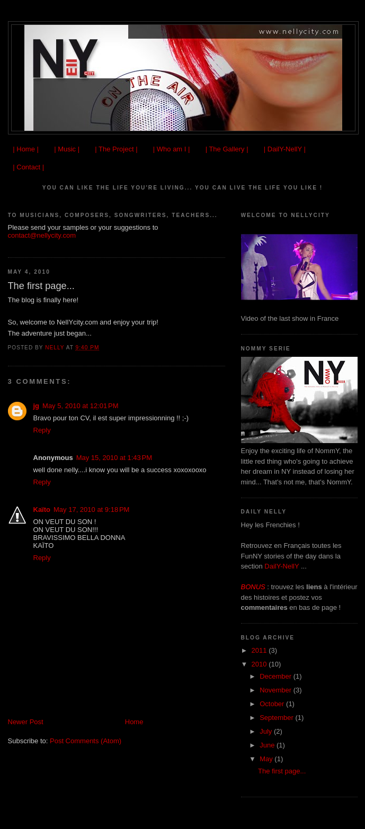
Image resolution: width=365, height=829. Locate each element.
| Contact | (28, 167)
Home (134, 722)
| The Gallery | (227, 149)
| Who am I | (171, 149)
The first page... (282, 771)
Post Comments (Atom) (85, 741)
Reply (42, 430)
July (267, 731)
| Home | (26, 149)
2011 (260, 650)
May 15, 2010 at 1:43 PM (114, 458)
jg (36, 406)
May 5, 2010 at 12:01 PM (80, 406)
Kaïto (42, 509)
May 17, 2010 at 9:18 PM (91, 509)
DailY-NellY (282, 566)
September (277, 718)
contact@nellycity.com (42, 235)
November (276, 690)
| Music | (66, 149)
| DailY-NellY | (285, 149)
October (273, 704)
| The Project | (116, 149)
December (276, 676)
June (268, 745)
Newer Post (25, 722)
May (267, 759)
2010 (260, 664)
